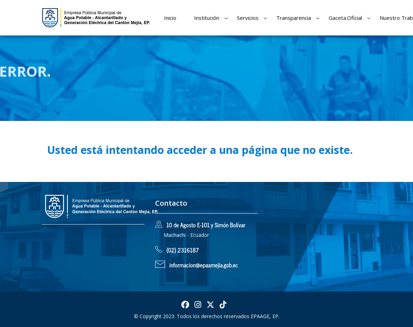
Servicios (248, 17)
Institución (206, 17)
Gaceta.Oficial (345, 17)
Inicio (170, 17)
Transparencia (293, 17)
